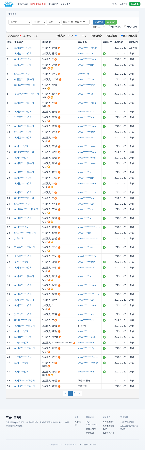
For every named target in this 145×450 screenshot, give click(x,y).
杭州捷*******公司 (23, 53)
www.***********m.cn (88, 238)
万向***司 (19, 238)
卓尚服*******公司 (23, 256)
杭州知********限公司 (24, 348)
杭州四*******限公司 (24, 172)
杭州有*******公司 (23, 285)
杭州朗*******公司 (23, 218)
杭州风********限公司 (24, 380)
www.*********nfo (86, 314)
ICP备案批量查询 (37, 4)
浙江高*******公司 (23, 117)
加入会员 (135, 4)
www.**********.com (87, 192)
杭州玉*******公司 (23, 59)
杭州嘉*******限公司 (24, 126)
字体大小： (61, 35)
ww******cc (83, 74)
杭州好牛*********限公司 (26, 209)
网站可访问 (130, 27)
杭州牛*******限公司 (24, 198)
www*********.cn (86, 117)
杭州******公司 (21, 146)
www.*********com (87, 146)
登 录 (114, 4)
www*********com (86, 85)
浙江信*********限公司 (25, 233)
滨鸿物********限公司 (24, 247)
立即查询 (99, 22)
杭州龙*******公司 (23, 267)
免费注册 (124, 4)
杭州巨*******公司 (23, 137)
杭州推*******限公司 (24, 152)
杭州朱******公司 (22, 65)
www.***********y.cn (87, 348)
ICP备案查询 (22, 4)
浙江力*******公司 (23, 314)
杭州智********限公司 (24, 326)
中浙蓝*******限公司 (24, 79)
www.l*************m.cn (89, 256)
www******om (84, 233)
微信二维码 (91, 429)
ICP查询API (53, 4)
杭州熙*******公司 (23, 294)
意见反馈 (90, 433)
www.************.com (88, 294)
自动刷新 (96, 35)
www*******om (85, 276)
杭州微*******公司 (23, 48)
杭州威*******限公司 (24, 276)
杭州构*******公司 (23, 183)
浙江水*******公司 (23, 204)
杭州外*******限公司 (24, 163)
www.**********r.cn (87, 59)
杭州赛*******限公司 (24, 103)
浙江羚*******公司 (23, 357)
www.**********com (87, 103)
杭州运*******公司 (23, 178)
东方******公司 (21, 262)
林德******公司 (21, 342)
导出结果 (111, 22)
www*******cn (84, 172)
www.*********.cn (86, 111)
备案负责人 (66, 4)
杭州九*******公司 (23, 320)
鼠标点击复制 (129, 35)
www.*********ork (86, 371)
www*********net (86, 79)
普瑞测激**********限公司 (26, 94)
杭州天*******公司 (23, 305)
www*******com (85, 247)
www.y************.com (89, 227)
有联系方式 (115, 27)
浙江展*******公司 (23, 132)
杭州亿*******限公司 (24, 300)
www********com (86, 53)
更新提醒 (111, 35)
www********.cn (85, 94)
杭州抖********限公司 (24, 386)
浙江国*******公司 (23, 74)
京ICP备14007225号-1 (88, 444)
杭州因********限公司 (24, 85)
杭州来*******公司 (23, 337)
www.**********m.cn (87, 48)
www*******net (85, 218)
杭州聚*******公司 (23, 192)
